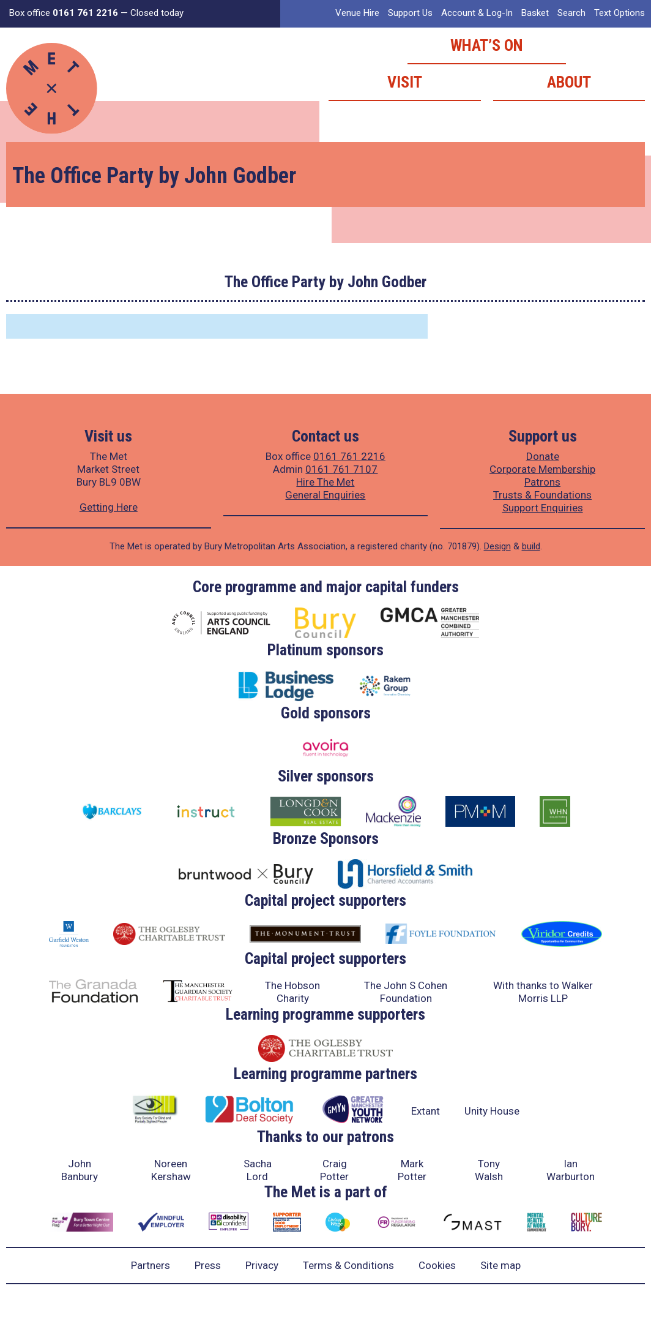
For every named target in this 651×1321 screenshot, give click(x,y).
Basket (535, 12)
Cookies (437, 1265)
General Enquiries (325, 495)
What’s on (486, 45)
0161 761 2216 (349, 456)
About (569, 82)
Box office (63, 12)
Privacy (261, 1265)
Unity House (491, 1111)
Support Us (410, 12)
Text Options (619, 12)
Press (208, 1265)
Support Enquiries (542, 508)
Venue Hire (357, 12)
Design (497, 546)
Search (571, 12)
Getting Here (109, 507)
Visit (404, 82)
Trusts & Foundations (542, 495)
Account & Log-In (477, 12)
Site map (500, 1265)
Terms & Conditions (348, 1265)
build (531, 546)
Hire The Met (325, 482)
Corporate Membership (542, 469)
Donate (542, 456)
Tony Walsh (489, 1170)
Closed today (157, 12)
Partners (150, 1265)
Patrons (542, 482)
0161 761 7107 (341, 469)
